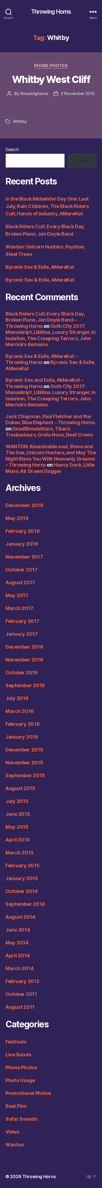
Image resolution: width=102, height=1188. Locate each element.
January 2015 (21, 878)
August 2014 (20, 917)
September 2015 (25, 775)
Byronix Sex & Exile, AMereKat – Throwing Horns (41, 359)
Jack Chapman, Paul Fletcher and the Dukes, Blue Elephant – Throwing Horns (50, 420)
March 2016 (19, 711)
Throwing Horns (51, 12)
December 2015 (24, 750)
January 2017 (21, 634)
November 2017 (24, 557)
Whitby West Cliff (51, 79)
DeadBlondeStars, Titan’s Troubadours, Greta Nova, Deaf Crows (49, 432)
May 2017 (16, 595)
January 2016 (21, 737)
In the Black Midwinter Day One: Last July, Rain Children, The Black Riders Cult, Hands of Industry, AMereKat (47, 206)
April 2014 (17, 955)
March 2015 (19, 852)
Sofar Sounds (21, 1119)
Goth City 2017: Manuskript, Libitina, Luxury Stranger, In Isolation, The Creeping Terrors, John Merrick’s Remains (50, 335)
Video (12, 1132)
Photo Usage (20, 1080)
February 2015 (22, 865)
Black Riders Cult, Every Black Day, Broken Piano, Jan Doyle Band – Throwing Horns (45, 320)
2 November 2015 (78, 93)
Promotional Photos (28, 1093)
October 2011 (21, 994)
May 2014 (17, 943)
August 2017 (20, 582)
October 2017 (21, 570)
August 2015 (20, 788)
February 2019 (22, 531)
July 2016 (17, 698)
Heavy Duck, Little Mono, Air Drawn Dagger (50, 468)
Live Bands (18, 1054)
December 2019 (24, 505)
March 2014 (19, 968)
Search (12, 149)
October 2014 (21, 891)
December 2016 (24, 647)
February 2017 (22, 621)
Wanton (14, 1144)
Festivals (15, 1042)
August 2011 (20, 1007)
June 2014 (17, 930)
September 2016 (25, 685)
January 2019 (21, 544)
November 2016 (24, 660)
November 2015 (24, 762)
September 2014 (25, 904)
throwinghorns (34, 93)
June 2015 (17, 814)
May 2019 (17, 518)
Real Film (16, 1106)
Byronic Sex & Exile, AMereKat (39, 280)
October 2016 (21, 672)
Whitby (20, 121)
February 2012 (22, 981)
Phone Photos (51, 65)
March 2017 (19, 608)
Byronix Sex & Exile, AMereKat (39, 267)
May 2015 (17, 827)
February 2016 (22, 724)
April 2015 (17, 840)
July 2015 (17, 801)
